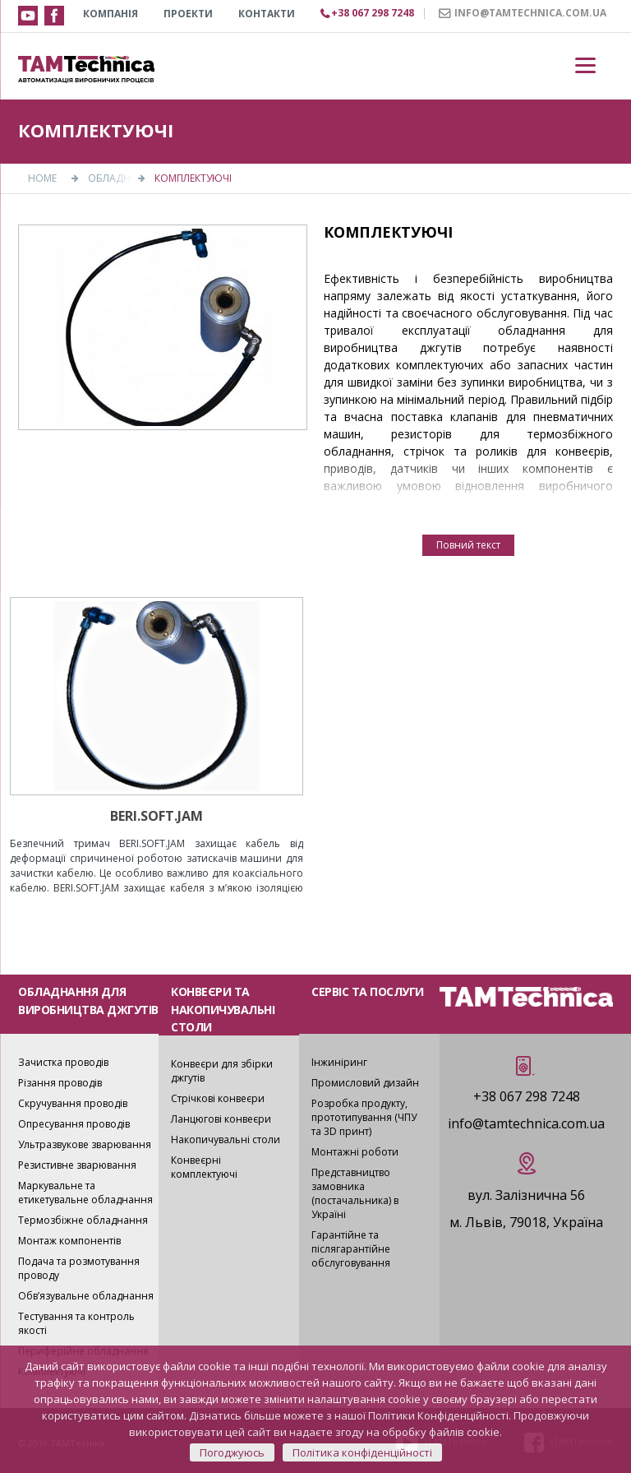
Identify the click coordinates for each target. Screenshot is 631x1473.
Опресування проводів (74, 1124)
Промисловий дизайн (365, 1083)
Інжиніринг (339, 1062)
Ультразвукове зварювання (84, 1144)
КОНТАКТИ (266, 14)
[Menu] (585, 65)
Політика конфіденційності (362, 1452)
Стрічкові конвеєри (218, 1098)
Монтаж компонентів (69, 1241)
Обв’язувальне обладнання (86, 1296)
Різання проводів (60, 1083)
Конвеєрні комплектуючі (204, 1167)
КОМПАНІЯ (110, 14)
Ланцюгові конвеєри (221, 1119)
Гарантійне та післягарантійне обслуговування (350, 1249)
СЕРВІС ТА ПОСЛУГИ (367, 991)
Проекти (188, 14)
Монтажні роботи (354, 1152)
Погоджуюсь (232, 1452)
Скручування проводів (72, 1103)
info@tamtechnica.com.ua (526, 1123)
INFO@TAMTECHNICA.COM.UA (530, 13)
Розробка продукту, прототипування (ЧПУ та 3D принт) (364, 1117)
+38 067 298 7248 (526, 1096)
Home (42, 178)
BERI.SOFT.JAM (156, 816)
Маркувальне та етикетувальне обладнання (85, 1193)
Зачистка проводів (63, 1062)
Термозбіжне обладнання (83, 1220)
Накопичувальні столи (225, 1139)
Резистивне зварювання (77, 1165)
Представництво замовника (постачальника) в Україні (354, 1193)
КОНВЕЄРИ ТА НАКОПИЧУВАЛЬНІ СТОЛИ (222, 1009)
